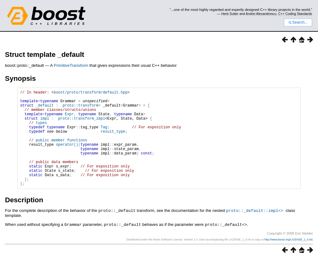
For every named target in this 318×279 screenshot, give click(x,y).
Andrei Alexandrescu (261, 14)
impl (44, 124)
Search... (298, 22)
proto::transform (80, 109)
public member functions (61, 151)
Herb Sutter (229, 14)
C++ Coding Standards (295, 14)
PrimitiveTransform (71, 65)
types (41, 130)
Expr (69, 119)
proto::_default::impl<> (254, 231)
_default (45, 109)
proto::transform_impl (81, 124)
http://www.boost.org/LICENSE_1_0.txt (288, 259)
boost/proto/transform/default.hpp (91, 93)
